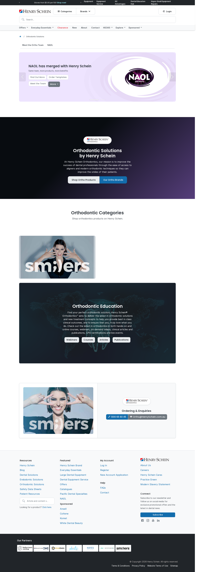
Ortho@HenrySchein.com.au (149, 416)
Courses (88, 339)
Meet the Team (38, 83)
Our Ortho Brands (113, 179)
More (53, 84)
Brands (84, 10)
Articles (103, 339)
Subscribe (158, 514)
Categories (66, 10)
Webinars (71, 339)
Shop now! (61, 2)
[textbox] (97, 18)
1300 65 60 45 (118, 416)
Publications (121, 339)
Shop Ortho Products (84, 179)
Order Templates (58, 76)
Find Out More (37, 76)
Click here (46, 507)
